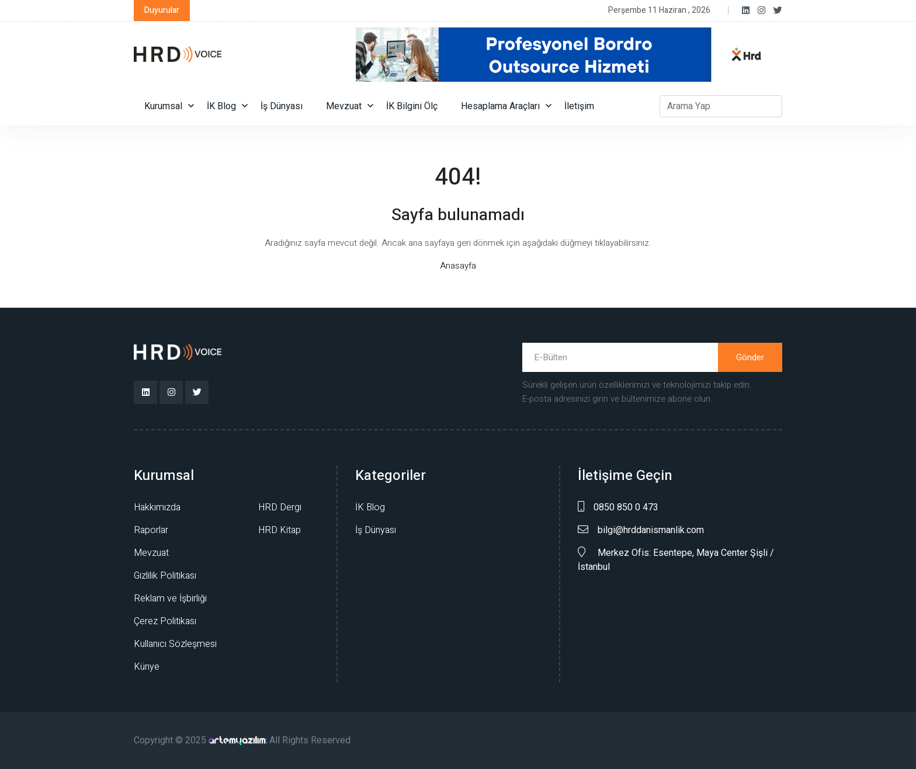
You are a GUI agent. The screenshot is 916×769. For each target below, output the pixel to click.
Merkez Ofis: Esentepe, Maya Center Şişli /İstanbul (676, 560)
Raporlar (151, 530)
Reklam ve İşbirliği (170, 598)
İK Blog (221, 106)
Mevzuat (344, 106)
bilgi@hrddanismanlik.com (641, 530)
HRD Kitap (279, 530)
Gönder (750, 357)
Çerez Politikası (165, 621)
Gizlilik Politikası (165, 576)
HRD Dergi (279, 507)
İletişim (579, 106)
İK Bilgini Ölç (412, 106)
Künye (146, 667)
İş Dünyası (282, 106)
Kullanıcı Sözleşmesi (175, 644)
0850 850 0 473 (618, 507)
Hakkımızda (157, 507)
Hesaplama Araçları (500, 106)
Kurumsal (163, 106)
